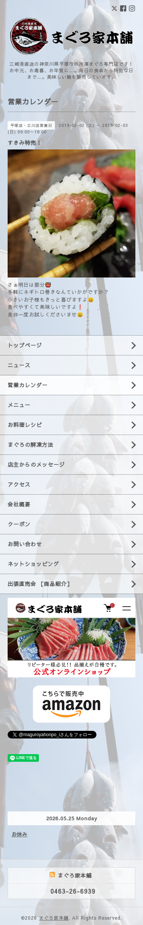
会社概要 (19, 504)
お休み (19, 834)
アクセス (19, 484)
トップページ (25, 345)
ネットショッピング (33, 564)
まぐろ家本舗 (54, 918)
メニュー (19, 405)
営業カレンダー (28, 385)
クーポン (19, 524)
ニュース (19, 365)
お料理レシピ (25, 424)
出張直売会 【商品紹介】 (40, 583)
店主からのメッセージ (36, 464)
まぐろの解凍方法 (30, 444)
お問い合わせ (25, 544)
